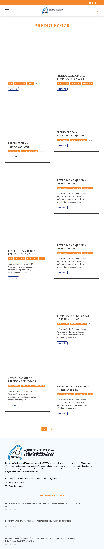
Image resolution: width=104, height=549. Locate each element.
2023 (10, 228)
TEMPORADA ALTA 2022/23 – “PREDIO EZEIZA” (73, 287)
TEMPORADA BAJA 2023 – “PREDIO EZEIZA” (72, 217)
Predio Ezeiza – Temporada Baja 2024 (22, 160)
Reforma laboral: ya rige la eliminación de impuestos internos (38, 491)
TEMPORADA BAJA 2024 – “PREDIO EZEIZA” (72, 152)
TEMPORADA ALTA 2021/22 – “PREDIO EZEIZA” (73, 358)
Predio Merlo (75, 53)
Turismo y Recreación (90, 53)
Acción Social (62, 158)
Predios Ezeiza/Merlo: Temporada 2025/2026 (71, 47)
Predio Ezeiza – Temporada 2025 (67, 104)
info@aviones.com (15, 456)
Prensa (30, 62)
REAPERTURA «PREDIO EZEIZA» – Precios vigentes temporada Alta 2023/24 (22, 225)
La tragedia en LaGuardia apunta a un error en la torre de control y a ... (42, 474)
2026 (10, 62)
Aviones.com (69, 545)
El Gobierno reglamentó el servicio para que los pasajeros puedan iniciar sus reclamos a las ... (40, 509)
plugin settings (83, 534)
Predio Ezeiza (20, 62)
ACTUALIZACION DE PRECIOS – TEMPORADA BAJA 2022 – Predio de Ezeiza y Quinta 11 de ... (23, 352)
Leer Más (13, 68)
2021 (59, 364)
